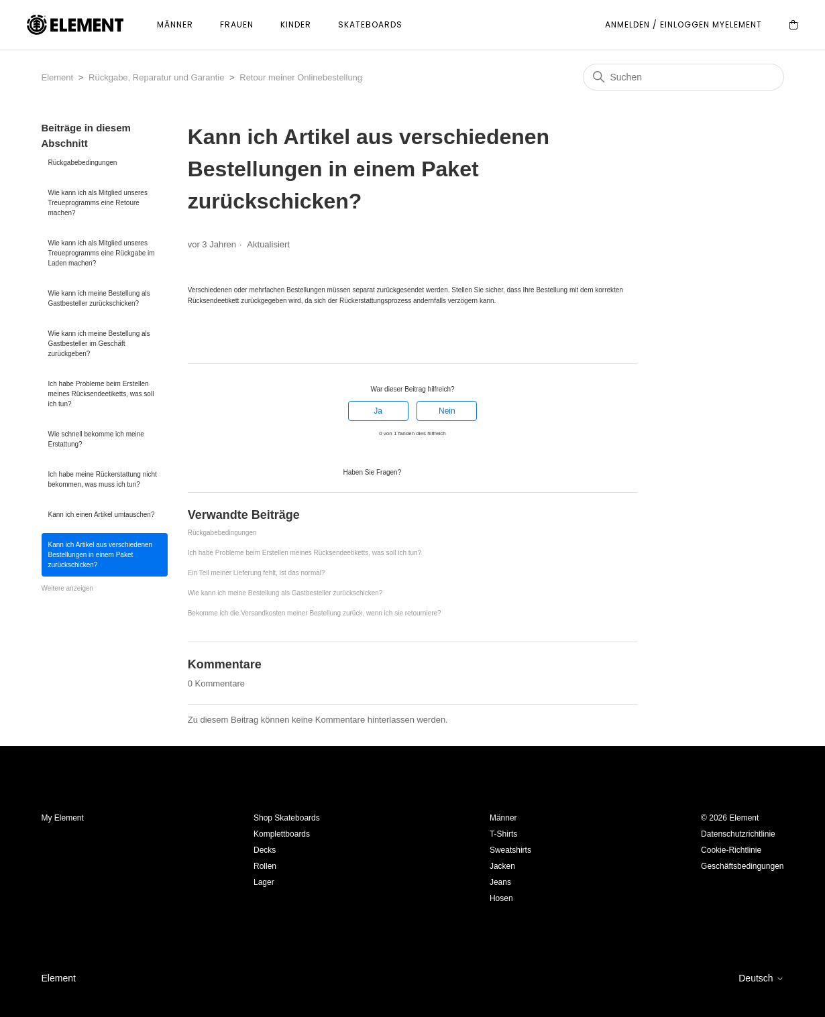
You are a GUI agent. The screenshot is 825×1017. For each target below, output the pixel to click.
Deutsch (760, 978)
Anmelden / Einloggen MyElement (683, 24)
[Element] (75, 25)
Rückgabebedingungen (82, 162)
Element (58, 77)
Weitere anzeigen (68, 588)
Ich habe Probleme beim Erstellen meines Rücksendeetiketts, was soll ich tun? (101, 394)
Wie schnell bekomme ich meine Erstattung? (96, 439)
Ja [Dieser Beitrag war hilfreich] (378, 411)
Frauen (237, 24)
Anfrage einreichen (442, 471)
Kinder (295, 24)
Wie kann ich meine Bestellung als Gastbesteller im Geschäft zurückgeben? (99, 343)
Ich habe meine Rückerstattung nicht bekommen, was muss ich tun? (102, 479)
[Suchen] (683, 77)
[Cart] (793, 25)
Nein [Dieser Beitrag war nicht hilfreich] (447, 411)
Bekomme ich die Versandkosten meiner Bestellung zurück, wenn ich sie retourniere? (314, 613)
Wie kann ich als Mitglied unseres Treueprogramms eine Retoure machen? (98, 203)
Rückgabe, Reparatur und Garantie (156, 77)
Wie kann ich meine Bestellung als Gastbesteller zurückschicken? (99, 298)
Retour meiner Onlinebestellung (300, 77)
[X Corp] (212, 339)
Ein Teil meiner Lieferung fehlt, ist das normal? (256, 573)
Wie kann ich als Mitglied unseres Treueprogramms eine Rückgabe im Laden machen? (101, 253)
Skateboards (370, 24)
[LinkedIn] (231, 339)
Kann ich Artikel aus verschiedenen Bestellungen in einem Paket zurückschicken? (100, 555)
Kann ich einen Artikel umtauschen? (101, 514)
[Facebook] (194, 339)
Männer (175, 24)
